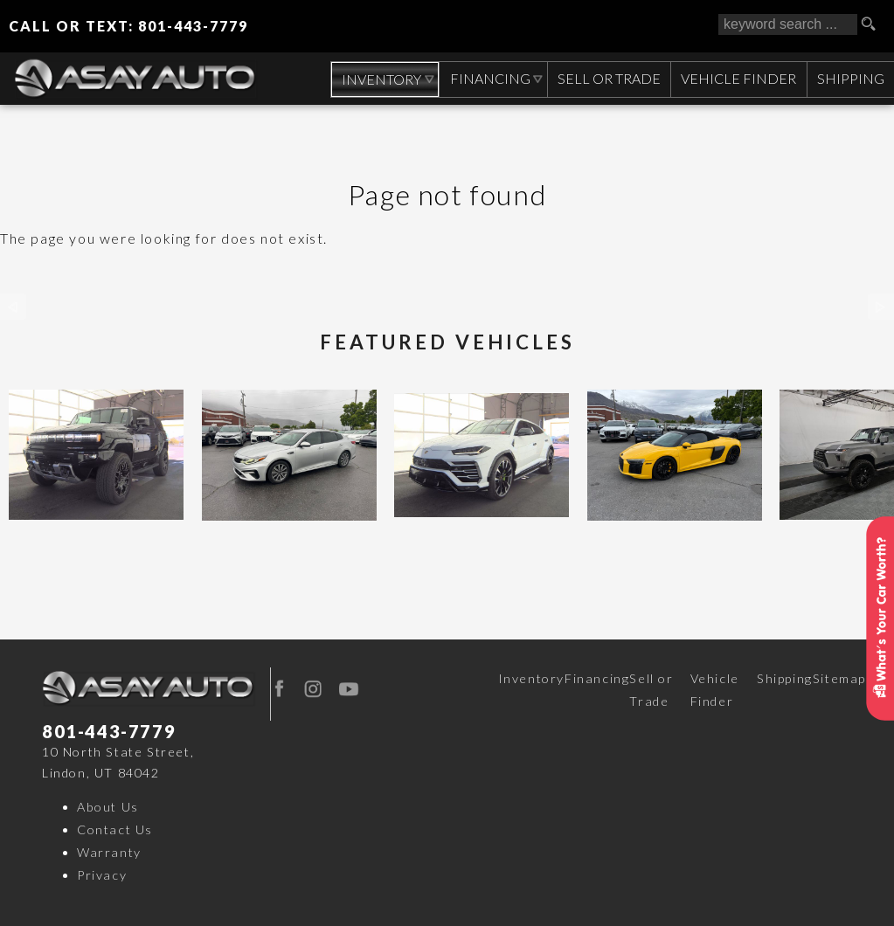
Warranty (109, 852)
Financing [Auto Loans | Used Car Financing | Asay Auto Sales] (487, 78)
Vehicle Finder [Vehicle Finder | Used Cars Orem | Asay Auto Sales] (736, 78)
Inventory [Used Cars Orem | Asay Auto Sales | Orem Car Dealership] (377, 79)
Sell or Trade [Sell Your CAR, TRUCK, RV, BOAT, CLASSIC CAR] (606, 78)
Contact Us (115, 829)
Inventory (531, 678)
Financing (597, 678)
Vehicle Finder (714, 689)
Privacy (102, 874)
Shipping (850, 78)
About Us (108, 806)
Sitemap (839, 678)
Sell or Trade (651, 689)
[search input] (787, 24)
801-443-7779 (109, 731)
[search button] (874, 24)
